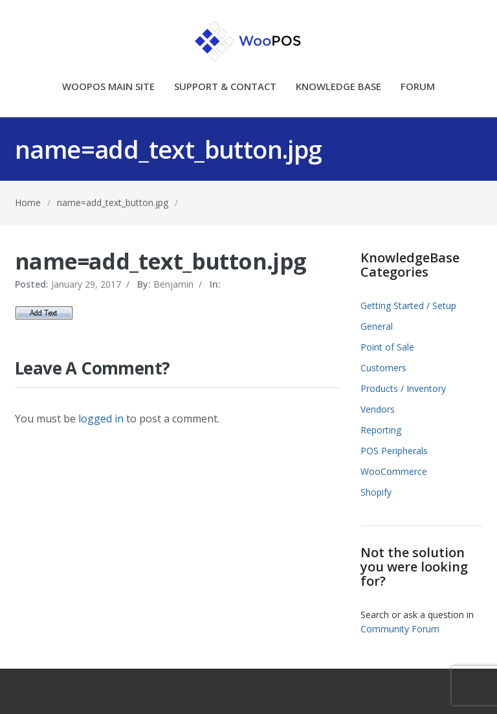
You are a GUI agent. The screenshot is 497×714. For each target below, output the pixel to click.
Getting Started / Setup (408, 305)
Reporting (380, 430)
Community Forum (399, 629)
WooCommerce (393, 471)
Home (28, 202)
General (376, 326)
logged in (101, 418)
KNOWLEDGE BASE (338, 87)
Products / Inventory (403, 388)
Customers (383, 368)
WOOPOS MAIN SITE (108, 87)
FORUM (418, 87)
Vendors (377, 409)
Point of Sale (387, 347)
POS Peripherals (394, 450)
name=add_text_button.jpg (112, 202)
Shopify (376, 492)
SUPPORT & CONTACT (225, 87)
